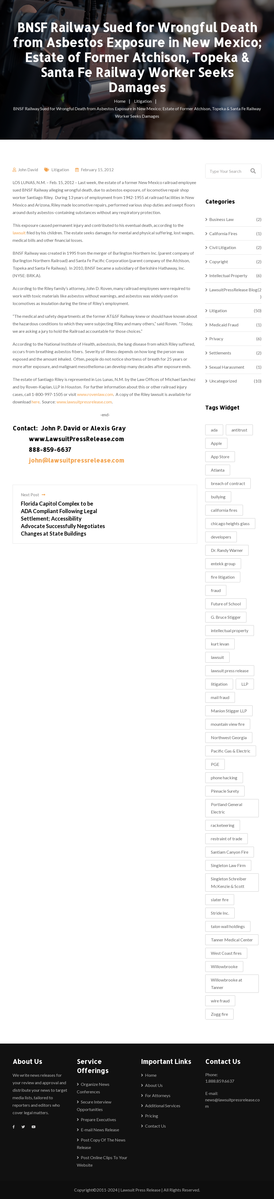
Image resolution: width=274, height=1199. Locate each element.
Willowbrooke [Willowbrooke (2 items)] (224, 966)
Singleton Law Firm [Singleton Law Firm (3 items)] (228, 865)
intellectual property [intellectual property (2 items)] (229, 630)
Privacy (216, 338)
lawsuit (19, 232)
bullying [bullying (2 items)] (218, 496)
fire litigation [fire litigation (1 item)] (223, 576)
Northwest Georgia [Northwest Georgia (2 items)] (229, 737)
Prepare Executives (98, 1119)
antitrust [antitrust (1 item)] (239, 429)
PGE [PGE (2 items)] (215, 764)
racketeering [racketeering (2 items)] (222, 825)
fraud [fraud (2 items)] (216, 590)
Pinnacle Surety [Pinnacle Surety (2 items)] (225, 790)
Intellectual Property (228, 275)
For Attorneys (157, 1095)
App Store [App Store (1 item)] (220, 456)
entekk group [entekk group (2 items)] (223, 563)
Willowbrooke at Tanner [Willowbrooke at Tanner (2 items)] (226, 983)
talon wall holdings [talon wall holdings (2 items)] (228, 926)
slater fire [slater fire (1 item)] (220, 899)
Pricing (151, 1115)
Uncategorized (223, 380)
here (36, 401)
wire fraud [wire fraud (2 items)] (220, 1000)
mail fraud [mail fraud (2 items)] (220, 697)
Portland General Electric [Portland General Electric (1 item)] (226, 808)
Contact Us (155, 1125)
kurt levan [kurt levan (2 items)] (220, 643)
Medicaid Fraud (223, 324)
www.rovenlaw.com (95, 394)
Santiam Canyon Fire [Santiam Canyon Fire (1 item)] (229, 851)
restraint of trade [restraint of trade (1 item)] (226, 838)
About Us (154, 1085)
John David (28, 169)
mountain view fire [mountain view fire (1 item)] (228, 724)
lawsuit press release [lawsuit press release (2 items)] (230, 670)
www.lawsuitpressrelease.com (84, 401)
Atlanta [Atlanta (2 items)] (217, 469)
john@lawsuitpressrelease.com (76, 460)
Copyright (218, 261)
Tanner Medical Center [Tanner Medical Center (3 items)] (232, 939)
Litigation (60, 169)
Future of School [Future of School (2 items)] (226, 603)
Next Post (33, 494)
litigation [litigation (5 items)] (219, 683)
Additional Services (162, 1105)
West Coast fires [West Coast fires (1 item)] (226, 953)
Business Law (221, 219)
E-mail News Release (100, 1129)
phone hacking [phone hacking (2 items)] (224, 777)
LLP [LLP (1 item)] (244, 683)
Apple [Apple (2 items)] (216, 443)
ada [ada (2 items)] (214, 429)
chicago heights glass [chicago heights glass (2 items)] (230, 523)
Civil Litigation (222, 247)
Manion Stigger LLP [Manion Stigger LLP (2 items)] (229, 710)
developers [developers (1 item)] (221, 536)
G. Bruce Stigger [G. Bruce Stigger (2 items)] (226, 617)
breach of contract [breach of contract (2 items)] (228, 483)
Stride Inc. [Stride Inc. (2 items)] (220, 912)
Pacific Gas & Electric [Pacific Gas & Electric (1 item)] (230, 750)
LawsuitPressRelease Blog (233, 289)
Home (151, 1075)
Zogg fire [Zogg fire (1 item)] (219, 1014)
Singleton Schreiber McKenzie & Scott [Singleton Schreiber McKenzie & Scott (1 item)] (228, 882)
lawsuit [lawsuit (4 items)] (217, 657)
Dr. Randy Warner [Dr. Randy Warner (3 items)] (227, 550)
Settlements (220, 352)
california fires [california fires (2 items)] (224, 510)
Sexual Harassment (226, 366)
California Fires (223, 233)
